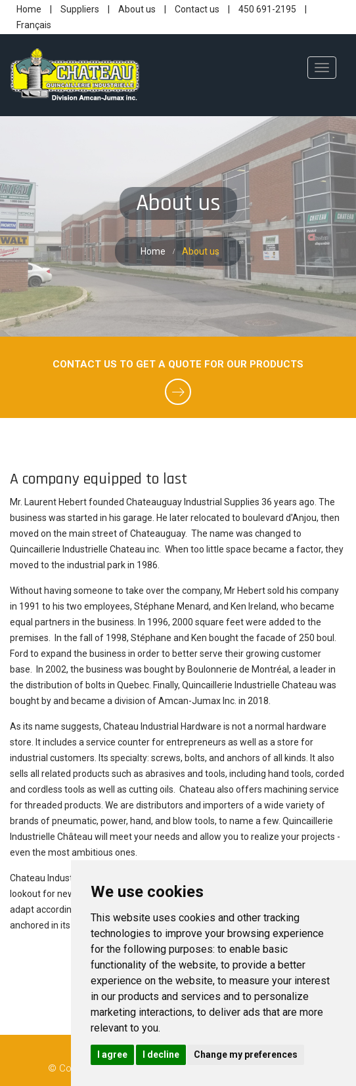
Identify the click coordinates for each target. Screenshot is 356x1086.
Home (29, 9)
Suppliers (80, 9)
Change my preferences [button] (246, 1054)
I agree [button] (112, 1054)
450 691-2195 (267, 9)
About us (138, 9)
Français (33, 25)
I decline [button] (161, 1054)
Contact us (198, 9)
